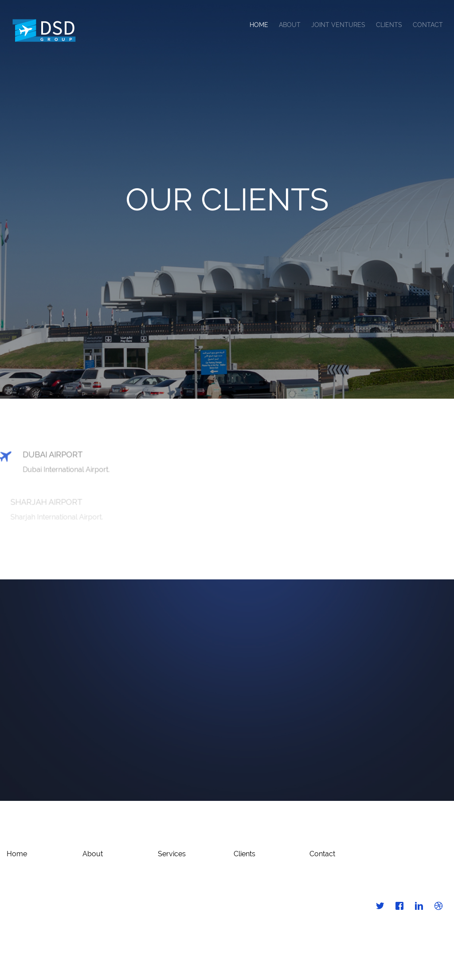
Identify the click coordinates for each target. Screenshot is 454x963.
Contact (428, 24)
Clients (389, 24)
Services (172, 854)
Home (259, 24)
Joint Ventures (338, 24)
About (290, 24)
